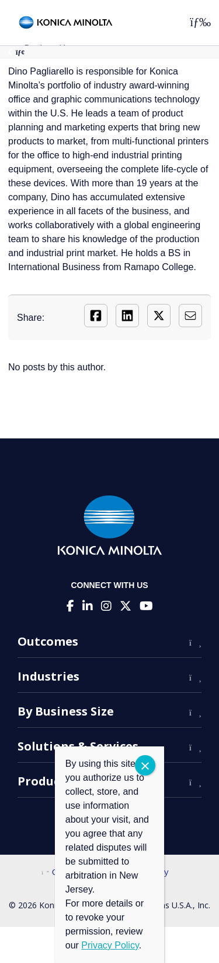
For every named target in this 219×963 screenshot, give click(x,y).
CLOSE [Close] (145, 765)
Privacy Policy (109, 945)
